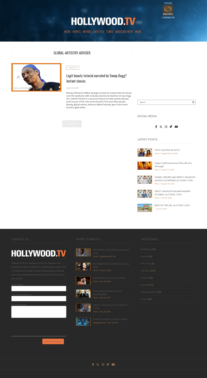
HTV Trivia (146, 263)
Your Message (18, 305)
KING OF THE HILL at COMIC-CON (172, 205)
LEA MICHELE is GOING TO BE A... (110, 278)
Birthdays (146, 249)
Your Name (17, 285)
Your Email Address (21, 295)
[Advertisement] (166, 70)
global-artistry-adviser (72, 52)
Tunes (109, 31)
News (67, 31)
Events (77, 31)
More (138, 31)
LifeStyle (98, 31)
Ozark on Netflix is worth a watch (110, 319)
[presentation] (35, 328)
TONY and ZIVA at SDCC (167, 150)
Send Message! (53, 341)
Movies (87, 31)
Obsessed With (124, 31)
